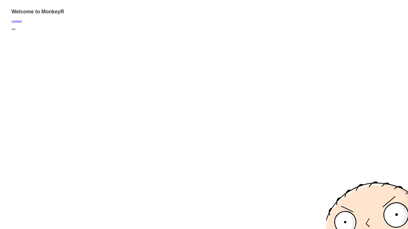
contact (16, 21)
